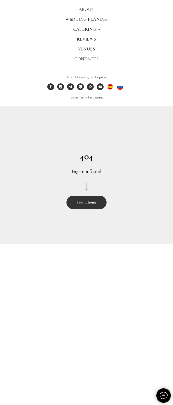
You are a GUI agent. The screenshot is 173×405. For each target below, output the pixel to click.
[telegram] (70, 89)
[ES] (110, 89)
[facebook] (50, 89)
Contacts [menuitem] (86, 59)
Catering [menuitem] (85, 29)
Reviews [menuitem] (86, 39)
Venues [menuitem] (86, 49)
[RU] (120, 89)
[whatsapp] (80, 89)
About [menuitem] (86, 9)
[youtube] (100, 89)
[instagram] (60, 89)
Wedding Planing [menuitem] (86, 19)
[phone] (90, 89)
